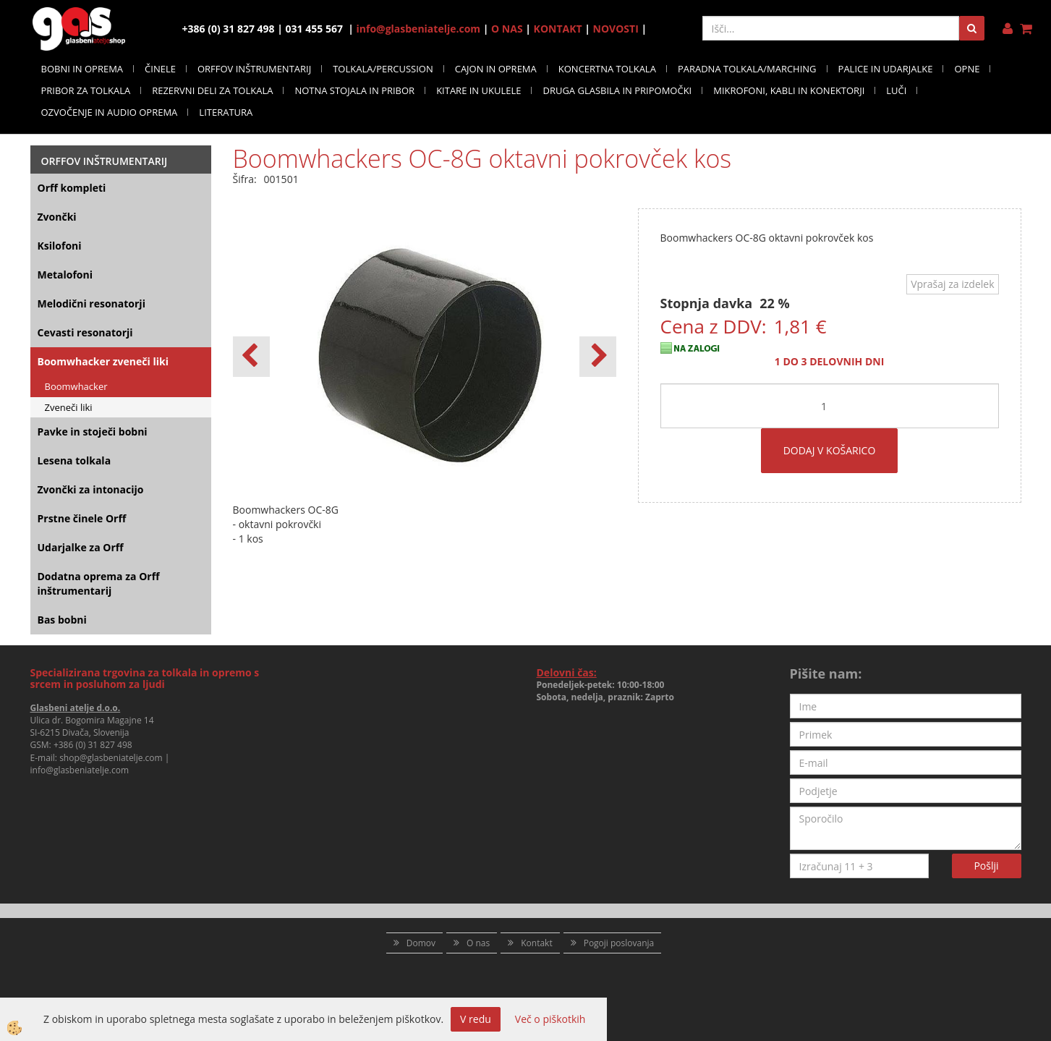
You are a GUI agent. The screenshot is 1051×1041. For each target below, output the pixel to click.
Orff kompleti (72, 188)
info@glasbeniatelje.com (419, 28)
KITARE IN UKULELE (478, 90)
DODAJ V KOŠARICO (829, 450)
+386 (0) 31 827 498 (93, 745)
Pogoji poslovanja (619, 943)
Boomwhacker (76, 386)
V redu (475, 1019)
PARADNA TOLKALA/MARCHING (747, 68)
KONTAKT (558, 28)
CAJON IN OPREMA (496, 68)
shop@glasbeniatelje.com (111, 758)
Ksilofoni (60, 245)
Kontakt (536, 943)
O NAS (507, 28)
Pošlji (986, 865)
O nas (478, 943)
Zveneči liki (69, 407)
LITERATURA (225, 112)
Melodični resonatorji (91, 303)
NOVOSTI (616, 28)
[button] (597, 356)
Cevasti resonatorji (85, 332)
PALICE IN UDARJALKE (885, 68)
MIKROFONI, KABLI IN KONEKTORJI (788, 90)
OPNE (966, 68)
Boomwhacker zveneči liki (103, 361)
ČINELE (160, 68)
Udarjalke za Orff (81, 547)
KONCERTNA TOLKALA (607, 68)
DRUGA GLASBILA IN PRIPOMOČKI (617, 90)
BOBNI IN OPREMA (82, 68)
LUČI (896, 90)
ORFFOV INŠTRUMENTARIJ (254, 68)
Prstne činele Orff (82, 518)
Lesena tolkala (74, 460)
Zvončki (57, 217)
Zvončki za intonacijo (91, 489)
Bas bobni (62, 619)
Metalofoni (65, 274)
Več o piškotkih (550, 1019)
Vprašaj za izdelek (952, 284)
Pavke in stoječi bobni (93, 431)
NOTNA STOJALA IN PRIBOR (354, 90)
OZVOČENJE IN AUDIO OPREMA (109, 112)
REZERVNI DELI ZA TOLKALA (212, 90)
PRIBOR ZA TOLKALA (86, 90)
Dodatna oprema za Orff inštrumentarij (99, 583)
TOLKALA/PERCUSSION (383, 68)
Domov (421, 943)
